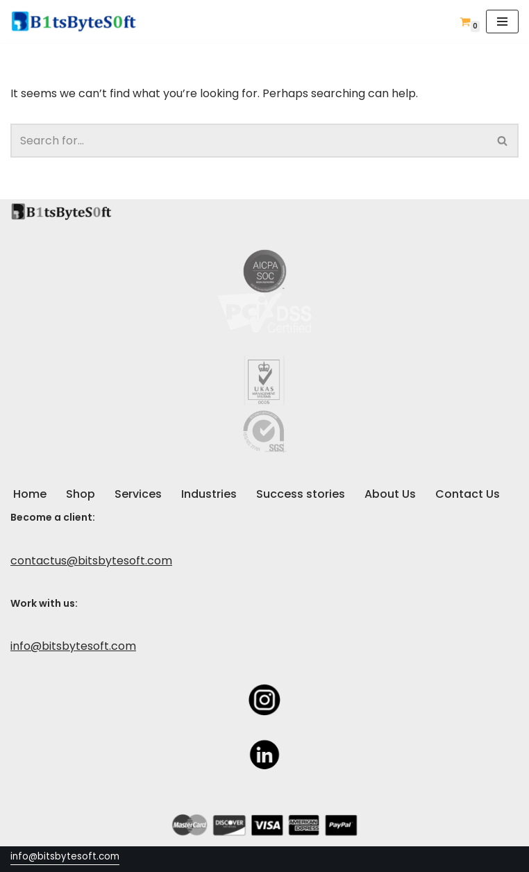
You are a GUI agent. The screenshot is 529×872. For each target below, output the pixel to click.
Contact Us (467, 494)
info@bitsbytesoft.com (73, 646)
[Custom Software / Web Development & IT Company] (77, 21)
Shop (80, 494)
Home (30, 494)
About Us (390, 494)
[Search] (248, 141)
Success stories (300, 494)
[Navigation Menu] (502, 21)
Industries (209, 494)
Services (138, 494)
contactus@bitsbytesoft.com (91, 561)
